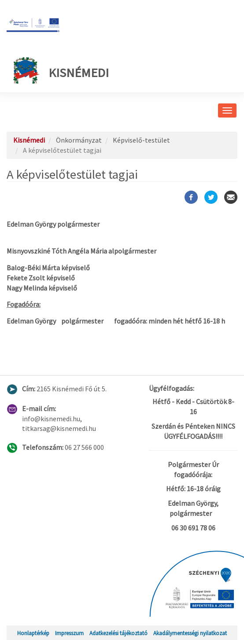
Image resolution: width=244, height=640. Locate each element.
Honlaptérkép (33, 632)
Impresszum (69, 632)
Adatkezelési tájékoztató (118, 632)
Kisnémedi (61, 70)
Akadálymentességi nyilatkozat (190, 632)
